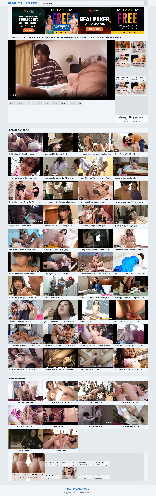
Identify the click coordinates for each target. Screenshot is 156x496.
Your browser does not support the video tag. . (61, 70)
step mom (63, 103)
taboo (54, 103)
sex (34, 103)
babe (40, 103)
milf (28, 103)
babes (72, 103)
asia (79, 103)
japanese (20, 103)
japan (47, 103)
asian (12, 103)
